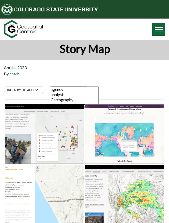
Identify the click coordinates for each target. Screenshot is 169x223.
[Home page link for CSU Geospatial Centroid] (42, 29)
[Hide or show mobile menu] (158, 29)
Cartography (74, 99)
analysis (74, 94)
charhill (16, 73)
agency (74, 89)
